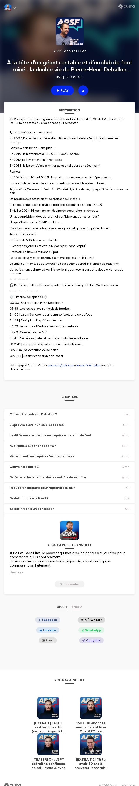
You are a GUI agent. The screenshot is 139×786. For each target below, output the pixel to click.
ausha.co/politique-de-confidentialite (74, 365)
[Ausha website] (126, 6)
